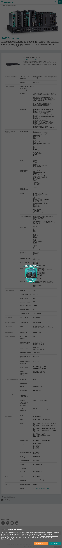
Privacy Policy (6, 539)
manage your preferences (49, 536)
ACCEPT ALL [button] (55, 543)
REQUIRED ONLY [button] (41, 543)
